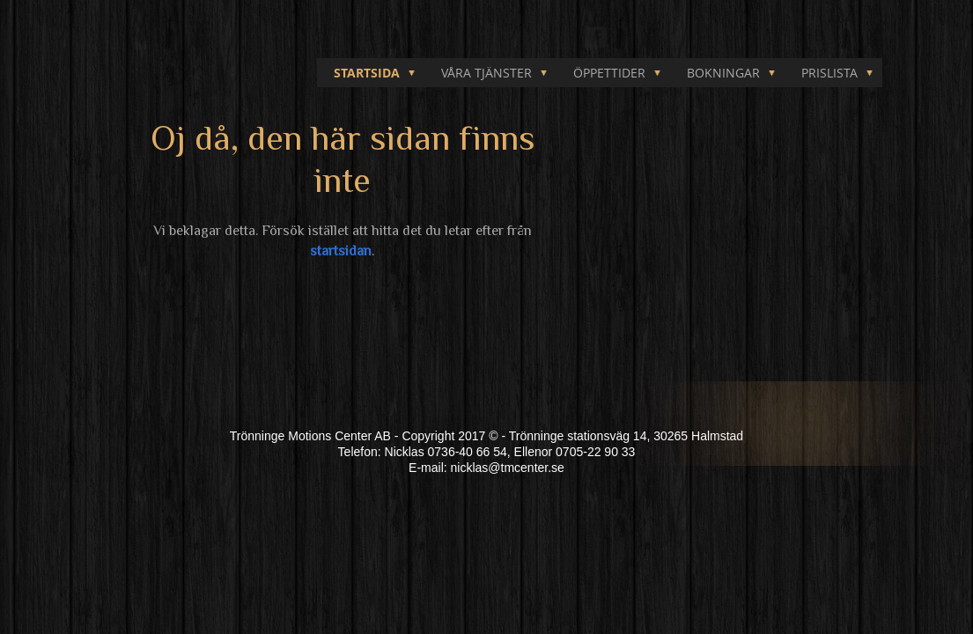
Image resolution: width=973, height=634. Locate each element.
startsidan (341, 251)
